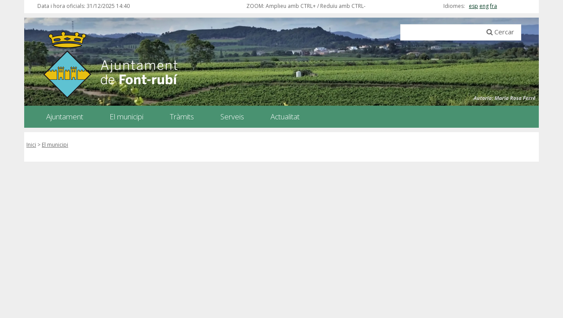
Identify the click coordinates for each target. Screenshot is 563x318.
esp (473, 6)
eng (484, 6)
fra (493, 6)
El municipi (55, 144)
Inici (31, 144)
